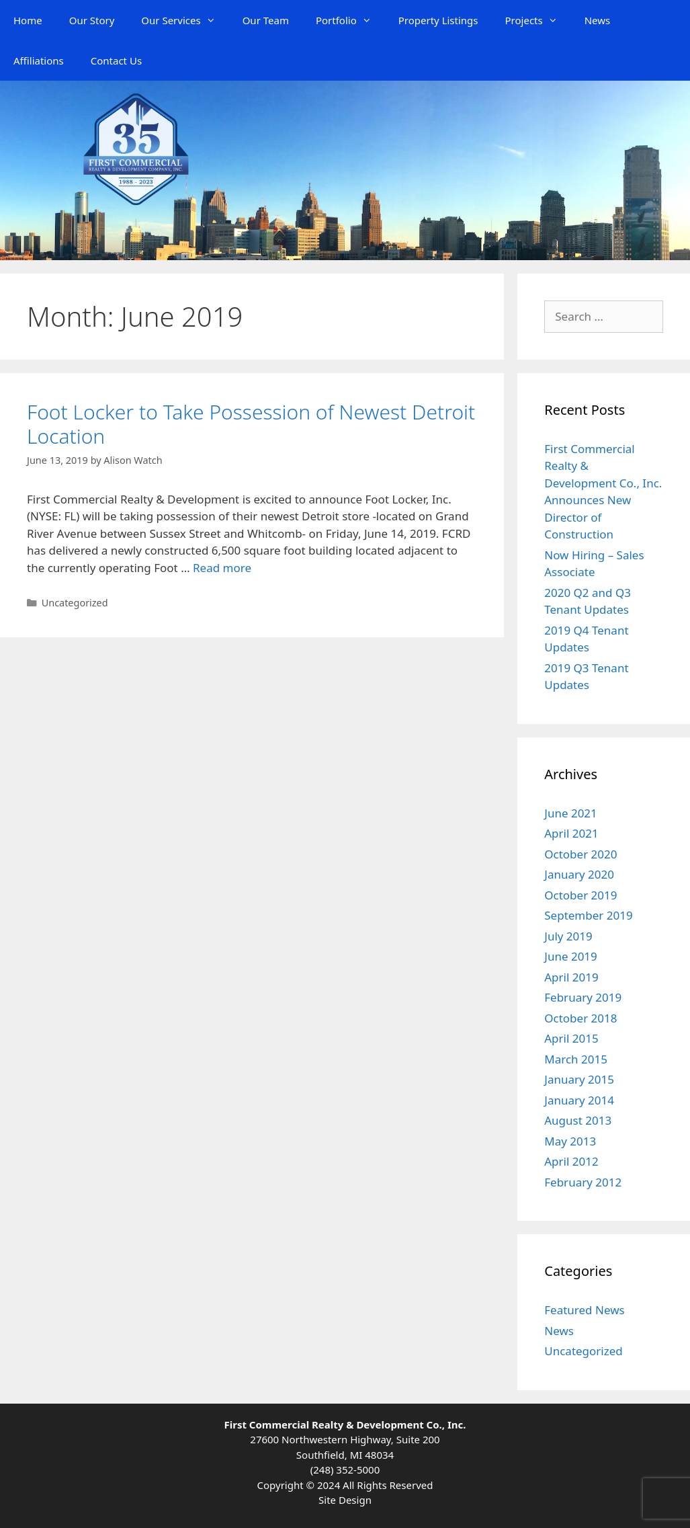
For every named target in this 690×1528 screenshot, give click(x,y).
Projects (538, 20)
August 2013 (577, 1120)
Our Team (266, 20)
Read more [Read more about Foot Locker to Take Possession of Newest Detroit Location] (222, 567)
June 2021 (570, 813)
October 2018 (580, 1018)
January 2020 (579, 874)
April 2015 (571, 1038)
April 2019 (571, 977)
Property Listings (438, 20)
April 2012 (571, 1161)
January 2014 (579, 1100)
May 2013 (570, 1141)
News (598, 20)
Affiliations (38, 60)
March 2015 (575, 1059)
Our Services (184, 20)
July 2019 (568, 936)
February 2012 (582, 1182)
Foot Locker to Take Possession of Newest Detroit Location (251, 424)
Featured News (584, 1310)
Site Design (345, 1499)
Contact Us (116, 60)
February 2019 (582, 997)
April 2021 (571, 833)
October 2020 (580, 854)
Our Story (92, 20)
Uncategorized (75, 602)
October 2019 (580, 895)
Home (27, 20)
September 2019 (588, 915)
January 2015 (579, 1079)
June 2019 (570, 956)
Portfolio (350, 20)
